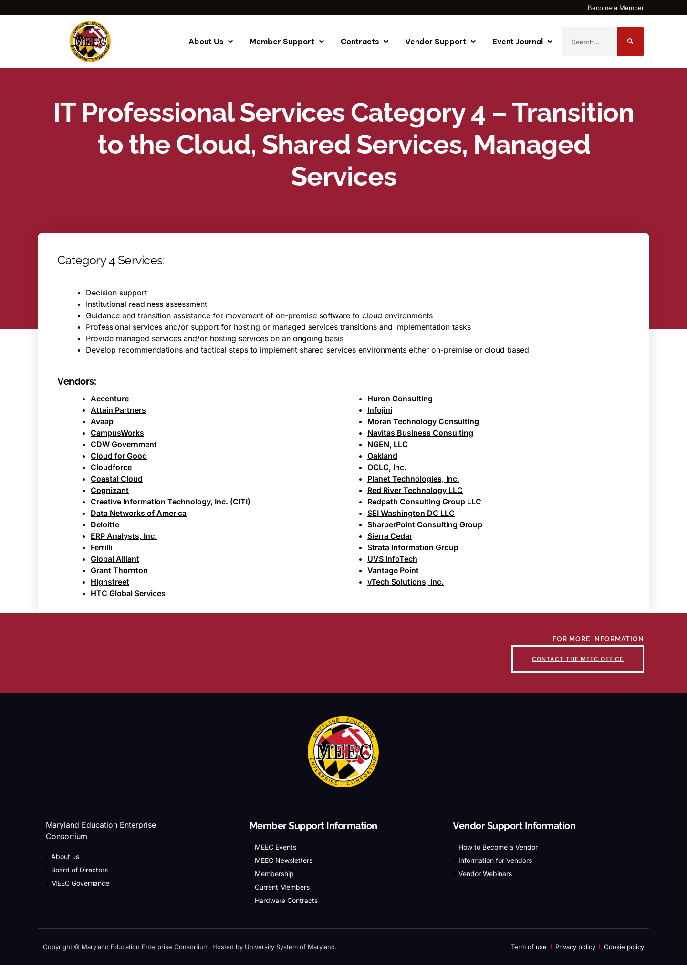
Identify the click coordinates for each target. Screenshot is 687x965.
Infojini (379, 410)
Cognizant (110, 490)
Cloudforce (111, 467)
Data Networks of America (139, 513)
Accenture (110, 398)
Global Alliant (115, 559)
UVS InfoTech (392, 559)
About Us (210, 41)
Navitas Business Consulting (420, 433)
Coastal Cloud (117, 478)
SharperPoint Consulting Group (424, 524)
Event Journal (522, 41)
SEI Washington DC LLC (411, 513)
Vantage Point (393, 570)
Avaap (102, 421)
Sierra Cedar (389, 536)
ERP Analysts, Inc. (124, 536)
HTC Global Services (128, 593)
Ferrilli (101, 547)
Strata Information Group (412, 547)
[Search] (630, 41)
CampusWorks (117, 433)
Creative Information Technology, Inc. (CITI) (170, 501)
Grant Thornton (119, 570)
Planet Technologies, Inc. (413, 478)
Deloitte (105, 524)
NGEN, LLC (387, 444)
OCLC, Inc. (386, 467)
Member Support (287, 41)
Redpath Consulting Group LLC (424, 501)
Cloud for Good (119, 456)
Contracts (364, 41)
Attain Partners (118, 410)
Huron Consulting (400, 398)
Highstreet (110, 582)
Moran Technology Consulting (423, 421)
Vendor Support (440, 41)
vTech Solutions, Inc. (405, 582)
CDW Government (124, 444)
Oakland (382, 456)
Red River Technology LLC (415, 490)
